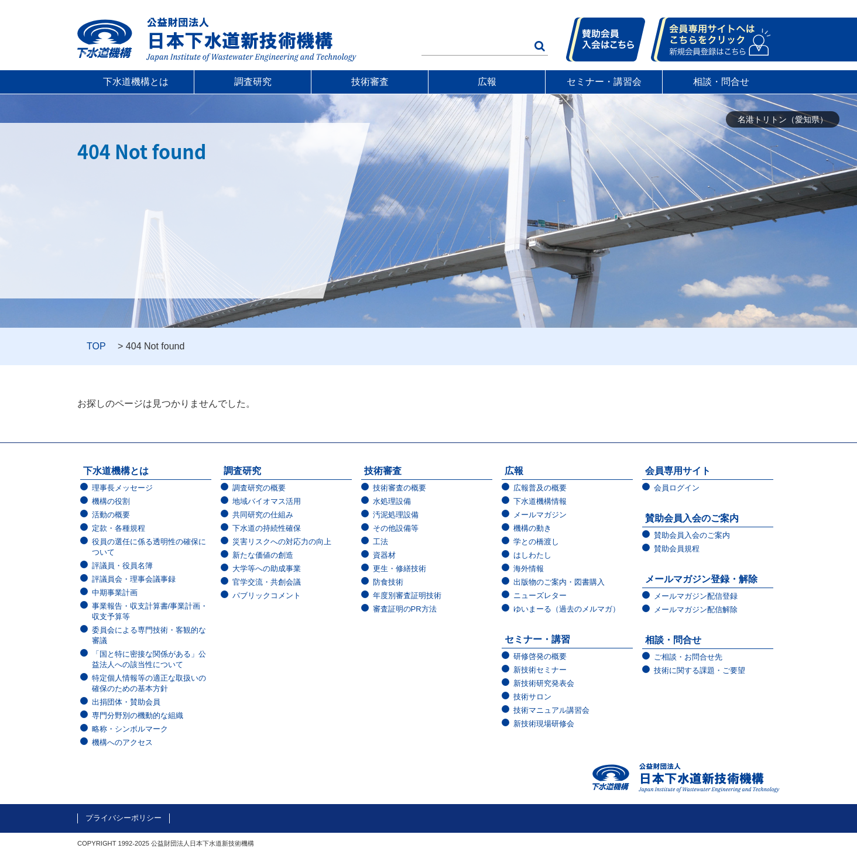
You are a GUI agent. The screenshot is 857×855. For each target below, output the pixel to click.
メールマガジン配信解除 (696, 609)
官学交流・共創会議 (266, 582)
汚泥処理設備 (396, 514)
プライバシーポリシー (123, 817)
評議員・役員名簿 (122, 565)
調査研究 (253, 82)
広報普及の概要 (540, 487)
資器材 (384, 555)
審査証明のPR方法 (405, 609)
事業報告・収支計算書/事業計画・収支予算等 (150, 611)
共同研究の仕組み (262, 514)
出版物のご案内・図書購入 (559, 582)
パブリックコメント (266, 595)
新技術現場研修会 (543, 723)
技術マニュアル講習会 (551, 710)
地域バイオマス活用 (266, 501)
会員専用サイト (678, 471)
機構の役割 (111, 501)
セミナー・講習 (537, 639)
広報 (487, 82)
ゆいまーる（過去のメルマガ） (566, 609)
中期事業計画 (115, 592)
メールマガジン (540, 514)
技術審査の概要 (399, 487)
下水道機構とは (136, 82)
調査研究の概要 (259, 487)
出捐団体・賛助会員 (126, 702)
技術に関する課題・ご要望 (699, 670)
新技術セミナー (540, 669)
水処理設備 (392, 501)
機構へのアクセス (122, 742)
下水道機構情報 (540, 501)
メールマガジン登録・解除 (701, 579)
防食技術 (388, 582)
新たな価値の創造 (262, 555)
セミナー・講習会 (604, 82)
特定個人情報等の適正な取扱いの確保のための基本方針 (149, 683)
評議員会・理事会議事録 (134, 579)
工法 (380, 541)
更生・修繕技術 (399, 568)
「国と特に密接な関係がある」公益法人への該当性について (149, 659)
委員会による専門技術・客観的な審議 (149, 635)
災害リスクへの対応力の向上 (281, 541)
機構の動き (532, 528)
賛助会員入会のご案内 (692, 518)
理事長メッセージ (122, 487)
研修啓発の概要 (540, 656)
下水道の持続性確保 (266, 528)
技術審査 (370, 82)
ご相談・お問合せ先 (688, 657)
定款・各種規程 (118, 528)
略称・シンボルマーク (130, 728)
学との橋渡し (536, 541)
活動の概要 (111, 514)
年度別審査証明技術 (407, 595)
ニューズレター (540, 595)
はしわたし (532, 555)
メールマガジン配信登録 (696, 596)
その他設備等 (396, 528)
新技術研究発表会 (543, 683)
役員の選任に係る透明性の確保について (149, 547)
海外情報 (528, 568)
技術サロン (532, 696)
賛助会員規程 (677, 548)
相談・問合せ (721, 82)
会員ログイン (677, 487)
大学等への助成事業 (266, 568)
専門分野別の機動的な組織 (137, 715)
